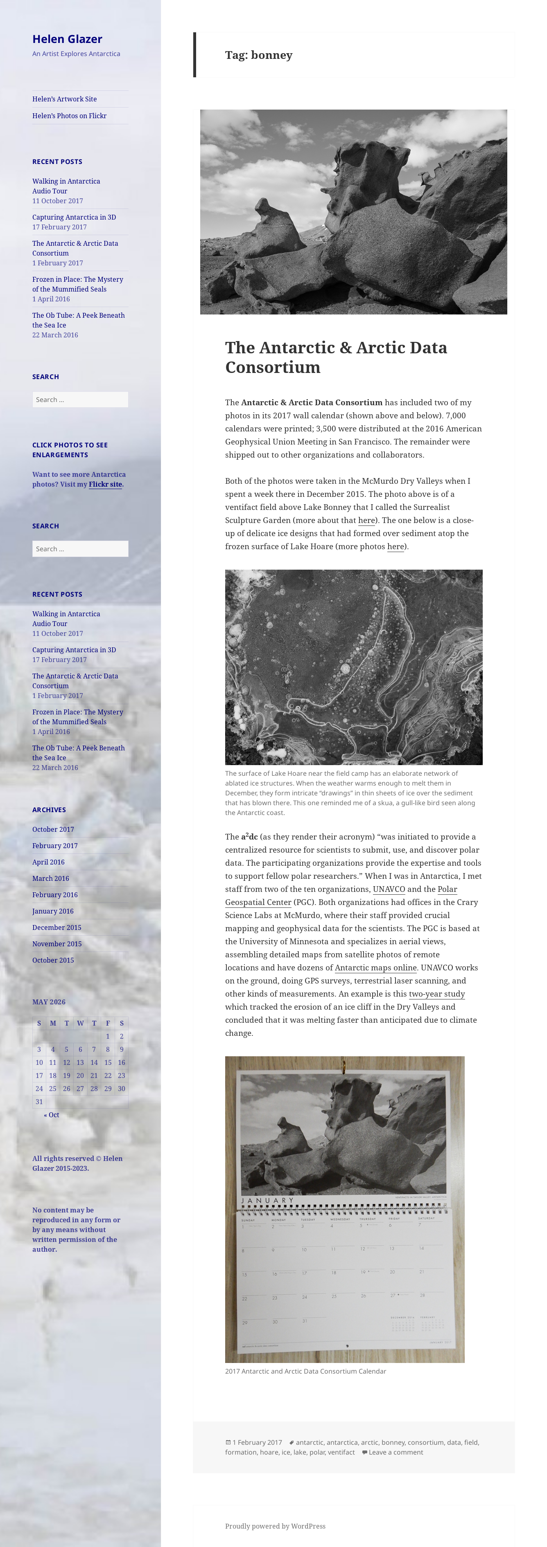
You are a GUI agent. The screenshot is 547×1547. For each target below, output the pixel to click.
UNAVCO (389, 889)
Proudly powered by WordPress (275, 1526)
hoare (269, 1452)
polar (317, 1452)
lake (300, 1452)
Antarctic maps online (376, 967)
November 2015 (57, 943)
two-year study (437, 993)
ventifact (341, 1452)
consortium (426, 1442)
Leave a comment (396, 1452)
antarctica (342, 1442)
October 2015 (53, 960)
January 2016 (53, 911)
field (471, 1442)
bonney (393, 1442)
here (366, 520)
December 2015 (56, 927)
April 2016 (48, 862)
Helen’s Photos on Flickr (69, 115)
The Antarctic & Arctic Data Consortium (336, 356)
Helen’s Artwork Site (64, 98)
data (454, 1442)
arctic (369, 1442)
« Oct (51, 1114)
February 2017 (55, 845)
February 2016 (55, 894)
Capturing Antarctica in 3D (74, 217)
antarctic (309, 1442)
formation (241, 1452)
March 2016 (50, 878)
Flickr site (105, 484)
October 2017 (53, 829)
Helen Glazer (67, 38)
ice (286, 1452)
